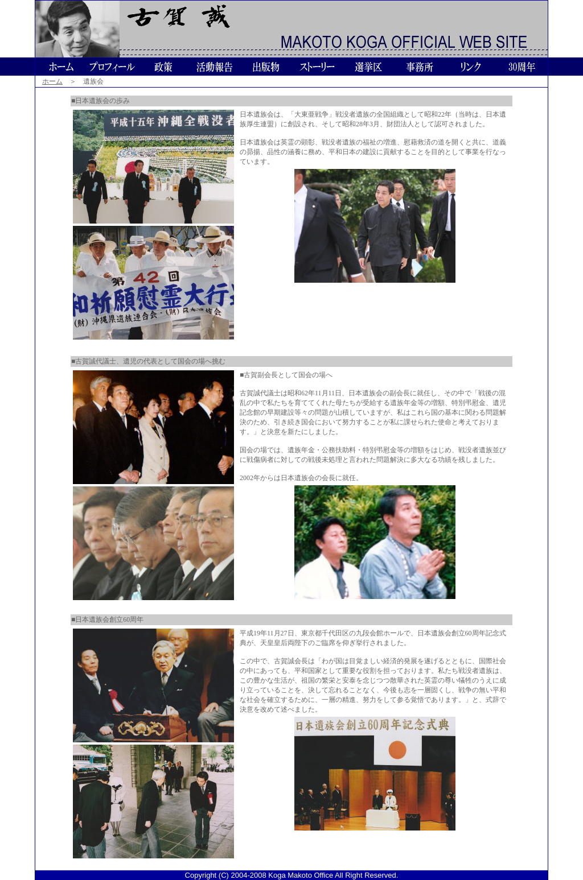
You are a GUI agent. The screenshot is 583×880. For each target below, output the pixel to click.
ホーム (52, 81)
